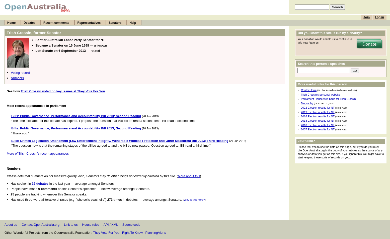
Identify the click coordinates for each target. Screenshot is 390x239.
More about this (189, 176)
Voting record (20, 73)
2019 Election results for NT (318, 112)
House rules (90, 224)
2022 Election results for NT (318, 107)
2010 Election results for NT (318, 125)
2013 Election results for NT (318, 120)
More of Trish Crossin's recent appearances (38, 153)
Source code (131, 224)
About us (11, 224)
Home (11, 23)
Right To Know (132, 232)
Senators (115, 23)
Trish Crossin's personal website (320, 94)
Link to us (71, 224)
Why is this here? (194, 199)
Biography (307, 103)
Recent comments (56, 23)
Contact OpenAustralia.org (40, 224)
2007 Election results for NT (318, 129)
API (106, 224)
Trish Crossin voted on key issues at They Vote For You (63, 91)
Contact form (309, 90)
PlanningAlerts (155, 232)
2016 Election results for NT (318, 116)
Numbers (17, 78)
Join (366, 17)
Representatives (89, 23)
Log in (379, 17)
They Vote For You (106, 232)
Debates (29, 23)
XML (114, 224)
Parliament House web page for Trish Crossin (328, 98)
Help (132, 23)
